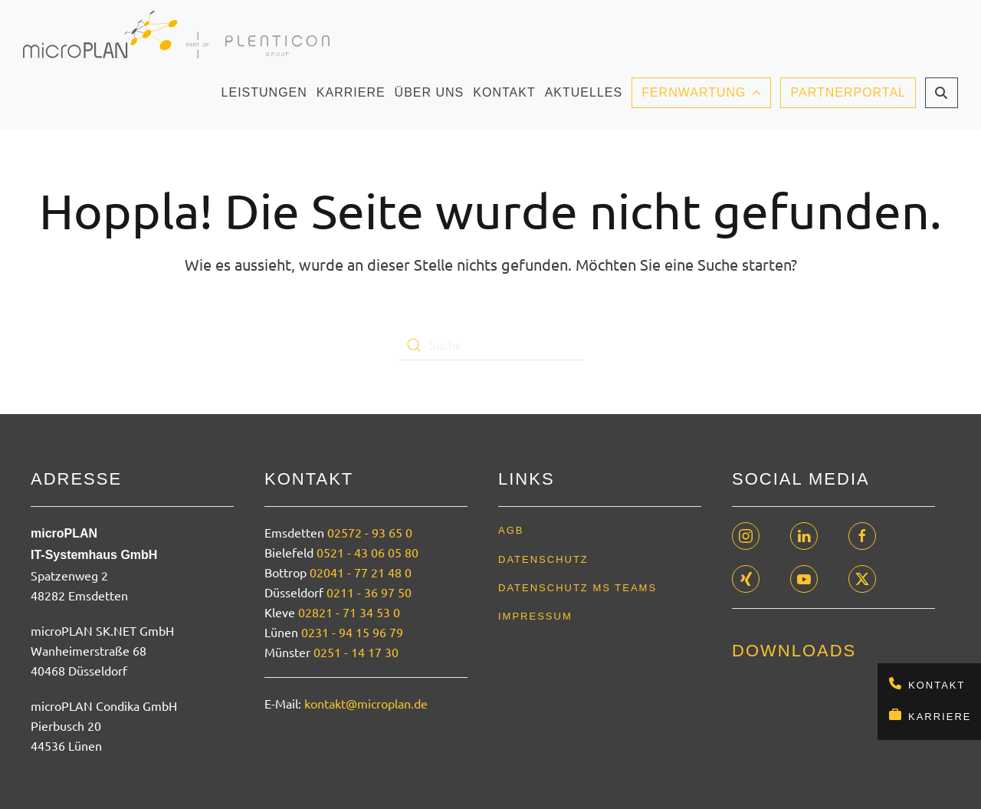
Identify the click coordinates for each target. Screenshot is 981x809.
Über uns (429, 97)
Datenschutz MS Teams (577, 588)
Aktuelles (583, 97)
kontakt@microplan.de (366, 703)
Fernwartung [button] (701, 92)
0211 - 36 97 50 (369, 592)
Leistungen (264, 97)
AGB (510, 530)
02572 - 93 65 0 (369, 532)
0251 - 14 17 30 (356, 651)
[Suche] (490, 345)
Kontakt (936, 685)
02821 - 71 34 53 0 (349, 612)
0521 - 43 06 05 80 (367, 552)
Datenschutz (543, 559)
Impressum (535, 616)
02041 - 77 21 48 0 (361, 572)
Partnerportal (848, 92)
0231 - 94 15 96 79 (352, 632)
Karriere (939, 716)
